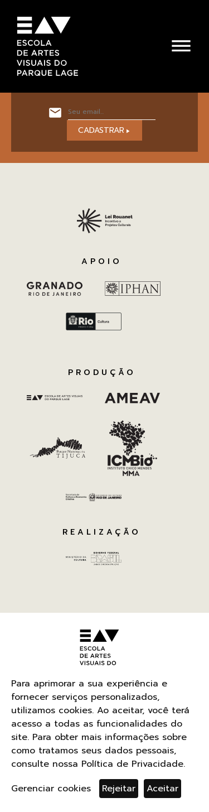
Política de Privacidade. (133, 764)
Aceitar (162, 788)
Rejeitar (118, 788)
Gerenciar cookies (51, 788)
